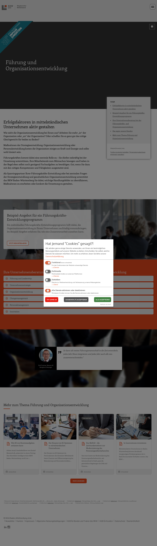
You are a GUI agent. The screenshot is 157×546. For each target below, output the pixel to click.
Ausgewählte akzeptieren (76, 299)
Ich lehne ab (52, 299)
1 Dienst (55, 284)
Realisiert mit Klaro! (105, 304)
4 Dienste (55, 267)
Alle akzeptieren (103, 299)
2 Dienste (55, 276)
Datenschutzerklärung (54, 256)
